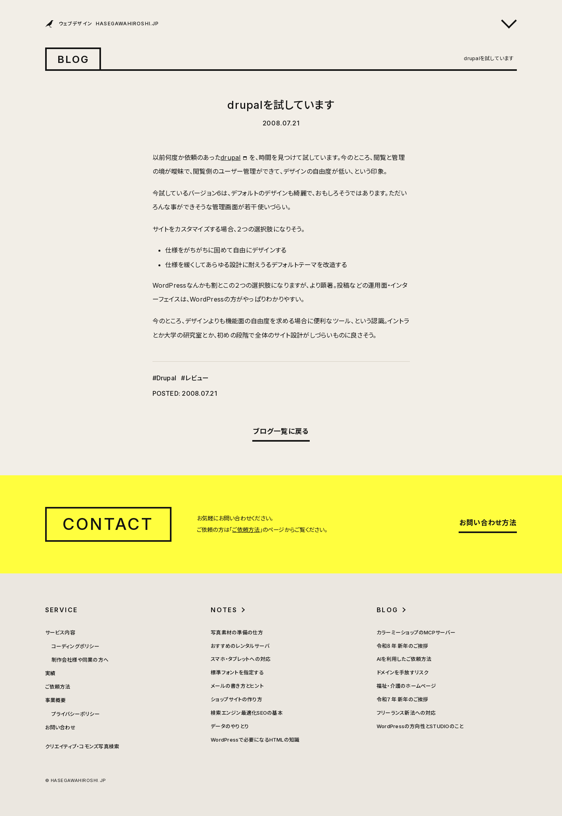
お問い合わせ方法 (487, 522)
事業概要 (55, 700)
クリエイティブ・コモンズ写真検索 (82, 747)
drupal (230, 157)
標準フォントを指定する (237, 673)
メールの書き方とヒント (237, 686)
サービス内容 (60, 633)
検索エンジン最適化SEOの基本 (247, 713)
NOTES (224, 610)
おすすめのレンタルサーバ (240, 646)
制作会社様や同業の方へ (80, 660)
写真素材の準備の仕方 (237, 633)
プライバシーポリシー (75, 714)
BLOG (73, 59)
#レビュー (195, 378)
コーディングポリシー (75, 646)
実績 (50, 673)
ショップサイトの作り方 (236, 699)
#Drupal (164, 378)
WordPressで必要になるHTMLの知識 (255, 740)
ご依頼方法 (245, 529)
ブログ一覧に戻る (281, 431)
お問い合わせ (60, 728)
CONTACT (108, 524)
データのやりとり (230, 726)
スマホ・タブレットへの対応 (241, 659)
